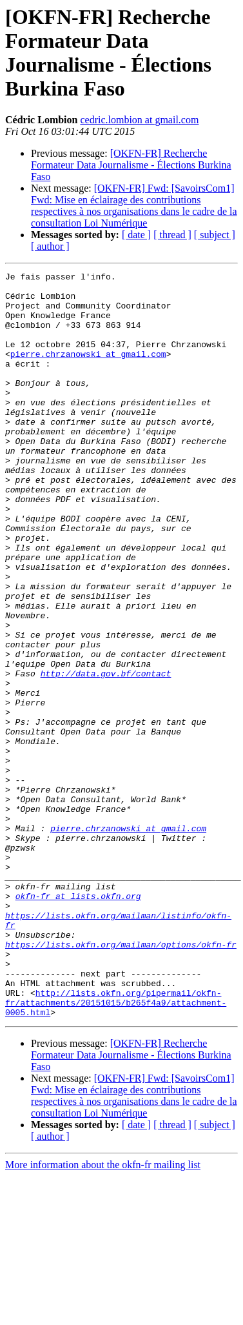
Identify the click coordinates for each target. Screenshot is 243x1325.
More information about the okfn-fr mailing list (102, 1313)
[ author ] (50, 246)
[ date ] (136, 234)
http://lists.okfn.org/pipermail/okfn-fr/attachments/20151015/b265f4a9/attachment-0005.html (115, 1149)
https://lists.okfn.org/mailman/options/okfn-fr (121, 1080)
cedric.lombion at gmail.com (139, 119)
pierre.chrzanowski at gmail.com (88, 371)
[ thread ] (172, 234)
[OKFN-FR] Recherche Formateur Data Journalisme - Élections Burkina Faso (131, 165)
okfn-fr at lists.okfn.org (78, 1021)
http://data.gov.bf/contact (106, 754)
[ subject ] (214, 234)
